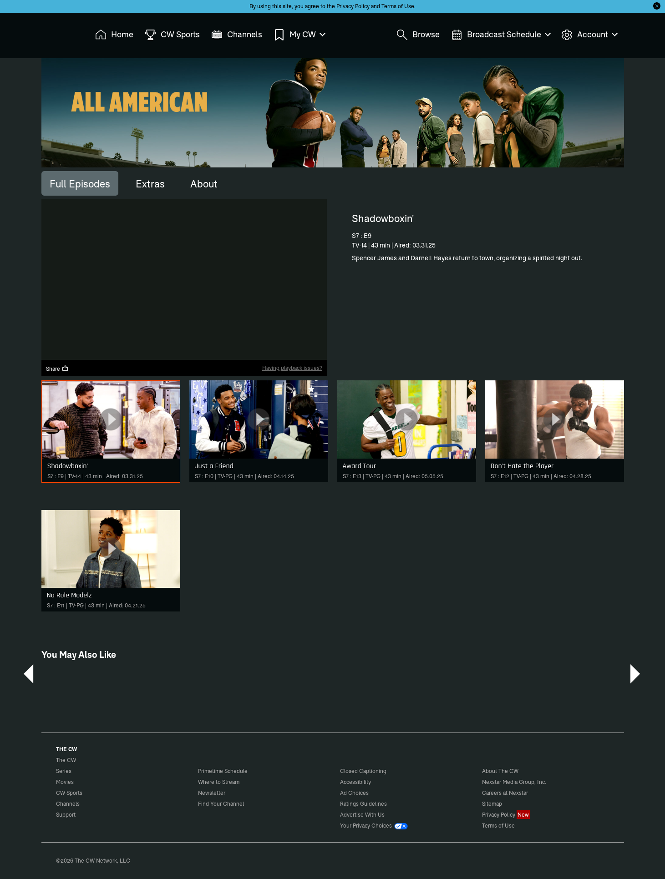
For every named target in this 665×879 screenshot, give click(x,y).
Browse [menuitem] (418, 35)
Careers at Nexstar (505, 792)
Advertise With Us (362, 814)
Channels (68, 803)
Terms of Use (397, 6)
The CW (60, 32)
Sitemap (492, 803)
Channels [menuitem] (236, 35)
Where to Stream (218, 781)
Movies (65, 781)
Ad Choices (354, 792)
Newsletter (211, 792)
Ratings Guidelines (363, 803)
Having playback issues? (292, 367)
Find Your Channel (221, 803)
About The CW (500, 771)
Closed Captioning (363, 771)
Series (63, 771)
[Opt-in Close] (656, 6)
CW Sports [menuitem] (172, 35)
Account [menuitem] (589, 35)
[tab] (79, 183)
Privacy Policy (353, 6)
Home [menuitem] (114, 35)
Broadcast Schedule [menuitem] (500, 35)
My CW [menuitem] (299, 35)
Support (66, 814)
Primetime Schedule (223, 771)
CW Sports (69, 792)
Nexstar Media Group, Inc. (514, 781)
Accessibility (355, 781)
